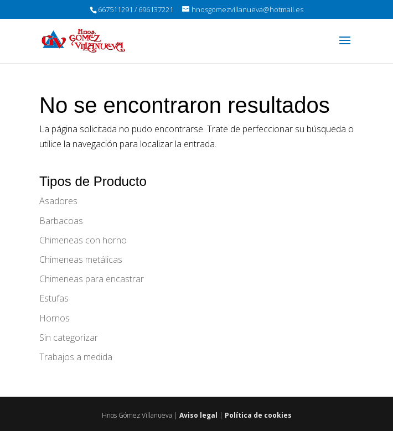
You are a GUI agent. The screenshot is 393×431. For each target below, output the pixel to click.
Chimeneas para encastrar (91, 279)
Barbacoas (61, 221)
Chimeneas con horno (83, 240)
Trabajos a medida (75, 357)
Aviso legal (198, 415)
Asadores (58, 201)
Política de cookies (258, 415)
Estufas (54, 298)
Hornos (54, 318)
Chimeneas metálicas (80, 259)
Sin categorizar (68, 337)
